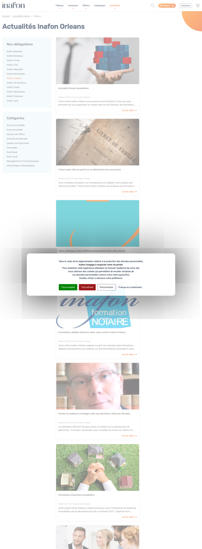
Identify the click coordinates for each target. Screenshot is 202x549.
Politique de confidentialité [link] (130, 287)
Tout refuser (87, 287)
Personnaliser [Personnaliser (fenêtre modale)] (106, 287)
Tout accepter (68, 287)
